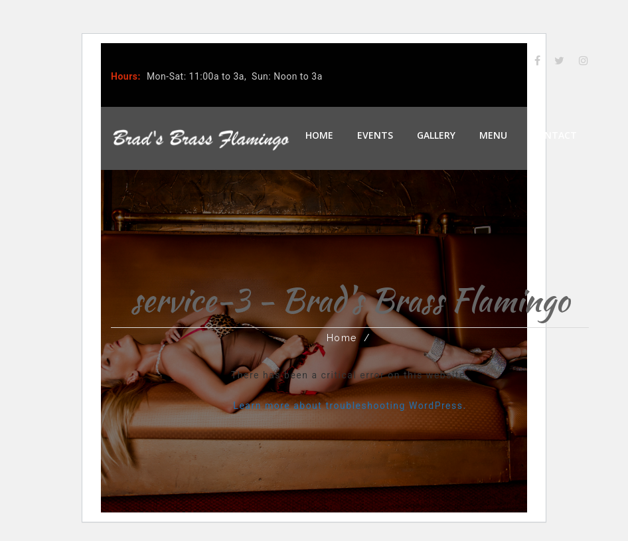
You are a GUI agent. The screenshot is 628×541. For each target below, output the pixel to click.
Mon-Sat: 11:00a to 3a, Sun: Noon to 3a (235, 76)
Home (319, 135)
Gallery (436, 135)
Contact (554, 135)
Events (375, 135)
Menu (493, 135)
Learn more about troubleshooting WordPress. (349, 405)
